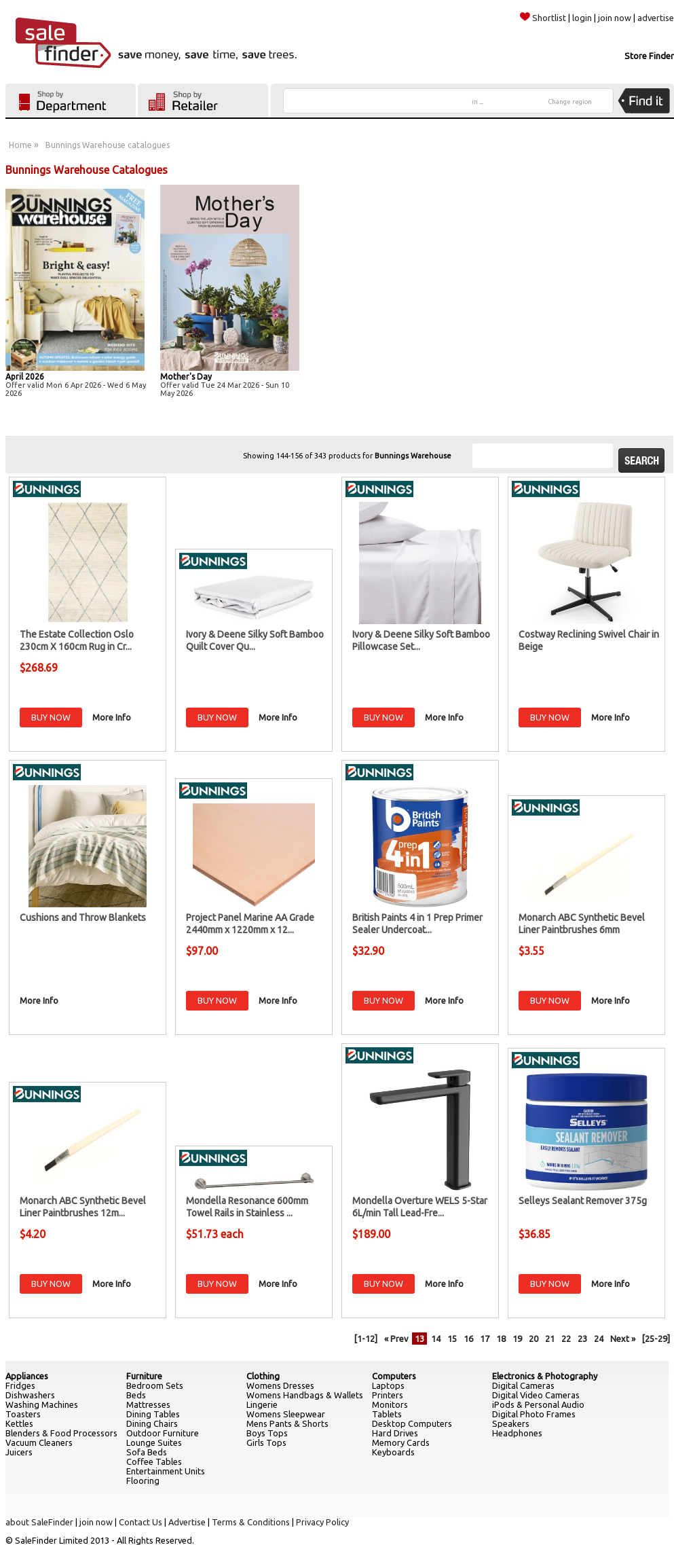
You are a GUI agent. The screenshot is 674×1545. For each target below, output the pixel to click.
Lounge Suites (154, 1442)
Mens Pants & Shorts (287, 1423)
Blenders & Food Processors (61, 1433)
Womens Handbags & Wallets (304, 1395)
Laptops (388, 1385)
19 (517, 1338)
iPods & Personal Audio (538, 1404)
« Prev (396, 1338)
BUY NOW (51, 717)
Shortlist (543, 17)
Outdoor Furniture (162, 1433)
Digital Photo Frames (534, 1414)
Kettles (19, 1423)
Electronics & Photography (544, 1376)
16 (468, 1338)
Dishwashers (30, 1395)
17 (484, 1338)
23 (582, 1338)
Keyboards (393, 1452)
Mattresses (148, 1404)
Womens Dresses (280, 1385)
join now (614, 17)
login (582, 17)
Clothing (263, 1376)
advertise (655, 17)
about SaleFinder (39, 1522)
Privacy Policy (322, 1522)
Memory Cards (401, 1442)
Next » (622, 1338)
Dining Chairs (152, 1423)
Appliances (26, 1376)
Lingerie (262, 1404)
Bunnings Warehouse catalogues (107, 145)
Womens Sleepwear (285, 1414)
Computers (394, 1376)
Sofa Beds (146, 1452)
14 (436, 1338)
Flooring (143, 1480)
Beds (136, 1395)
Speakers (510, 1423)
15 (452, 1338)
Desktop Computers (412, 1423)
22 (566, 1338)
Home (20, 145)
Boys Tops (267, 1433)
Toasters (23, 1414)
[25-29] (656, 1338)
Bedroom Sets (154, 1385)
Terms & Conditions (251, 1522)
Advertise (187, 1522)
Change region (570, 101)
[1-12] (365, 1338)
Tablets (387, 1414)
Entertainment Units (165, 1471)
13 (419, 1338)
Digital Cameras (523, 1385)
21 (550, 1338)
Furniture (144, 1376)
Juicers (19, 1452)
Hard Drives (395, 1433)
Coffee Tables (154, 1461)
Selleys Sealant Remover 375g (583, 1200)
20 (533, 1338)
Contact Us (140, 1522)
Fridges (20, 1385)
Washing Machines (41, 1404)
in (477, 101)
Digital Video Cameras (536, 1395)
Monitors (390, 1404)
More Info (111, 717)
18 (501, 1338)
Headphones (517, 1433)
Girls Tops (266, 1442)
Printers (387, 1395)
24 (598, 1338)
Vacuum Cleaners (39, 1442)
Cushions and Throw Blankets (83, 917)
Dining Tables (153, 1414)
